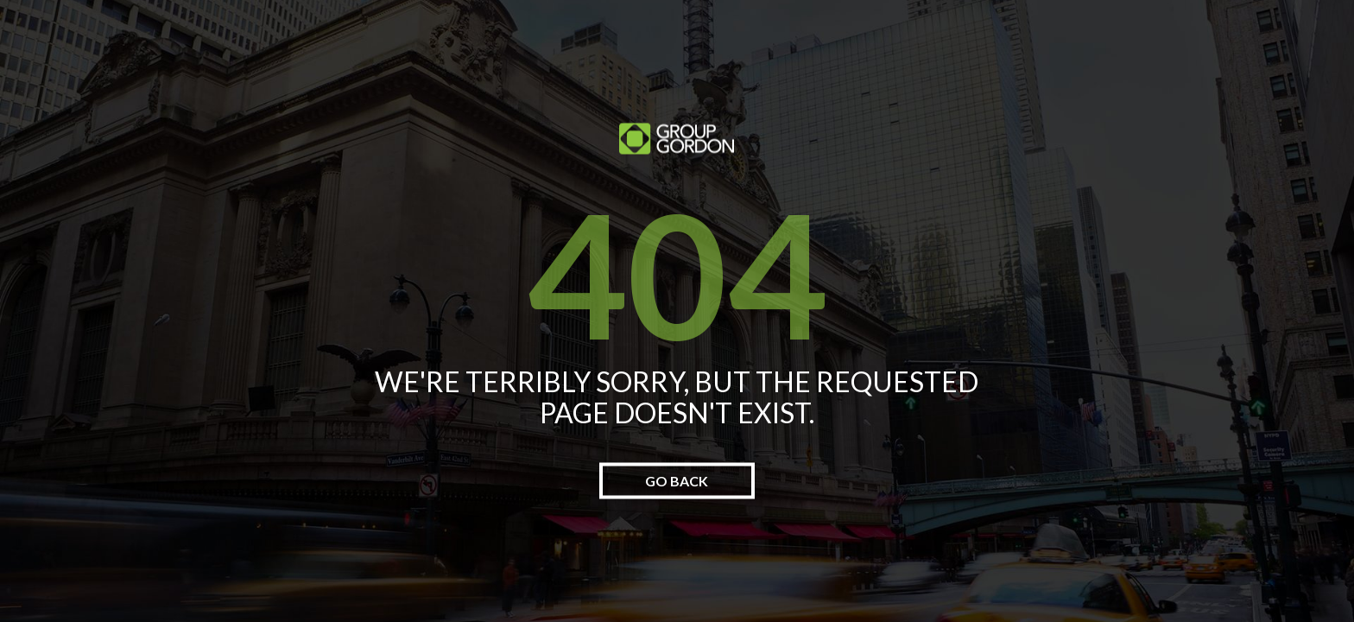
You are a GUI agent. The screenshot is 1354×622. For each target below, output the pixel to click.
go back (676, 481)
